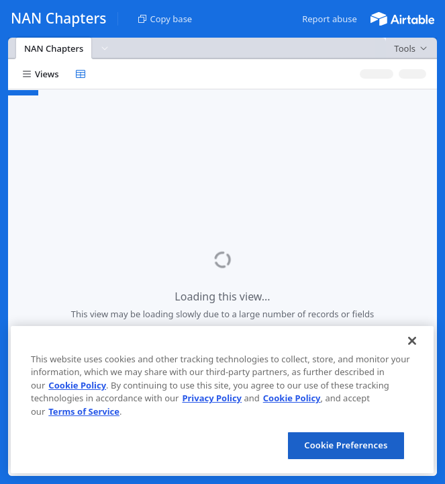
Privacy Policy (212, 398)
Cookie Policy (77, 385)
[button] (329, 18)
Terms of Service (83, 411)
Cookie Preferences (345, 445)
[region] (222, 399)
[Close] (412, 341)
